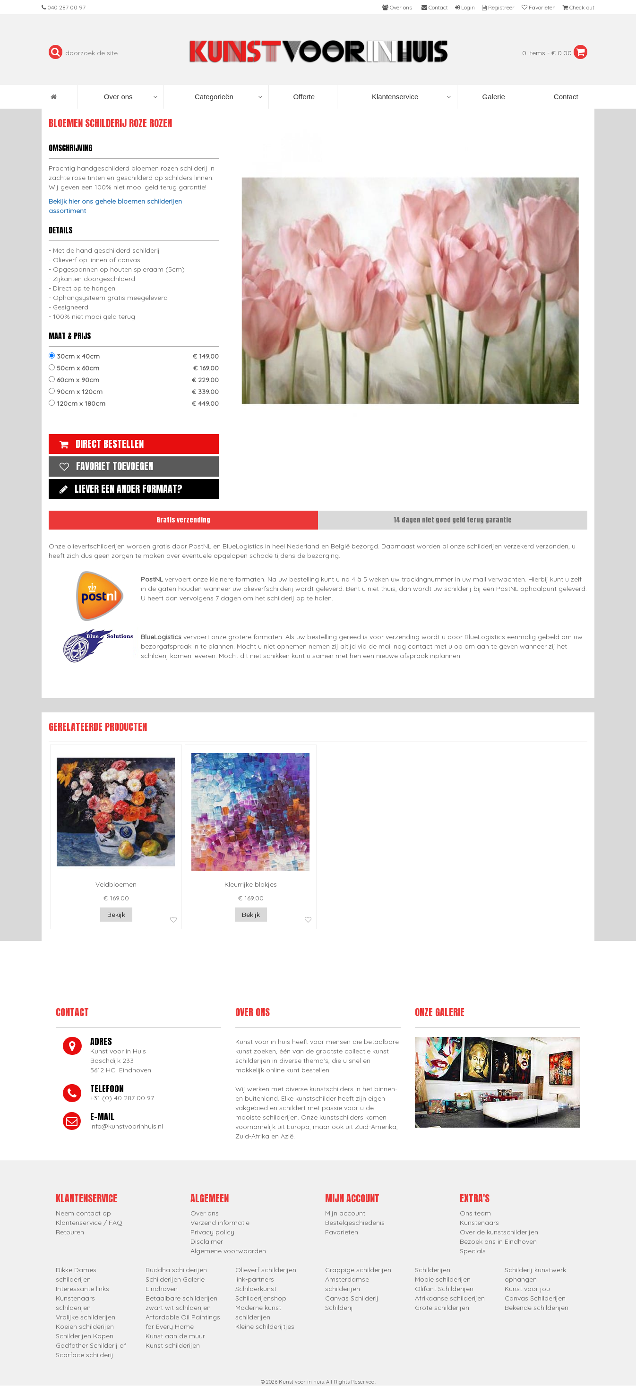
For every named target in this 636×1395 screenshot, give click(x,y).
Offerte (303, 97)
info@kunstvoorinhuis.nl (126, 1126)
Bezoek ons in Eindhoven (498, 1241)
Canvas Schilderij (351, 1298)
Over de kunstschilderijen (499, 1232)
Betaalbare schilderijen (181, 1298)
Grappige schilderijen (358, 1270)
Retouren (70, 1232)
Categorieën (228, 97)
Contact (565, 97)
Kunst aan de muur (175, 1336)
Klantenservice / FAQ (89, 1222)
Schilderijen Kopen (84, 1336)
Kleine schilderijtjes (264, 1326)
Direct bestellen (99, 443)
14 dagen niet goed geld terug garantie (453, 520)
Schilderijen (432, 1270)
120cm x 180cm (134, 403)
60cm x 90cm (134, 380)
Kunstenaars (479, 1222)
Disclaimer (206, 1241)
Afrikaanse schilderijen (450, 1298)
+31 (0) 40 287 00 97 (122, 1098)
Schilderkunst (255, 1288)
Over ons (130, 97)
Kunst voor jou (527, 1288)
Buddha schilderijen (176, 1270)
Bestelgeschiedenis (355, 1222)
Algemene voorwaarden (228, 1251)
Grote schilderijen (442, 1307)
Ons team (475, 1213)
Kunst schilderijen (173, 1345)
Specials (473, 1251)
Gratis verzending (183, 520)
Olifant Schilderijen (444, 1288)
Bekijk (116, 914)
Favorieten (341, 1232)
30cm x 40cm (134, 356)
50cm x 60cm (134, 368)
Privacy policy (212, 1232)
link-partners (254, 1279)
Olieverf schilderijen (265, 1270)
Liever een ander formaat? (118, 488)
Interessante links (82, 1288)
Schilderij (339, 1307)
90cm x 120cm (134, 391)
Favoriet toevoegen (104, 466)
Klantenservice (411, 97)
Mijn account (345, 1213)
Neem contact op (83, 1213)
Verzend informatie (219, 1222)
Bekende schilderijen (536, 1307)
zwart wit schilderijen (178, 1307)
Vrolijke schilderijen (85, 1317)
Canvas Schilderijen (535, 1298)
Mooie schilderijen (443, 1279)
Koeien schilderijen (85, 1326)
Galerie (492, 97)
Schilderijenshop (260, 1298)
